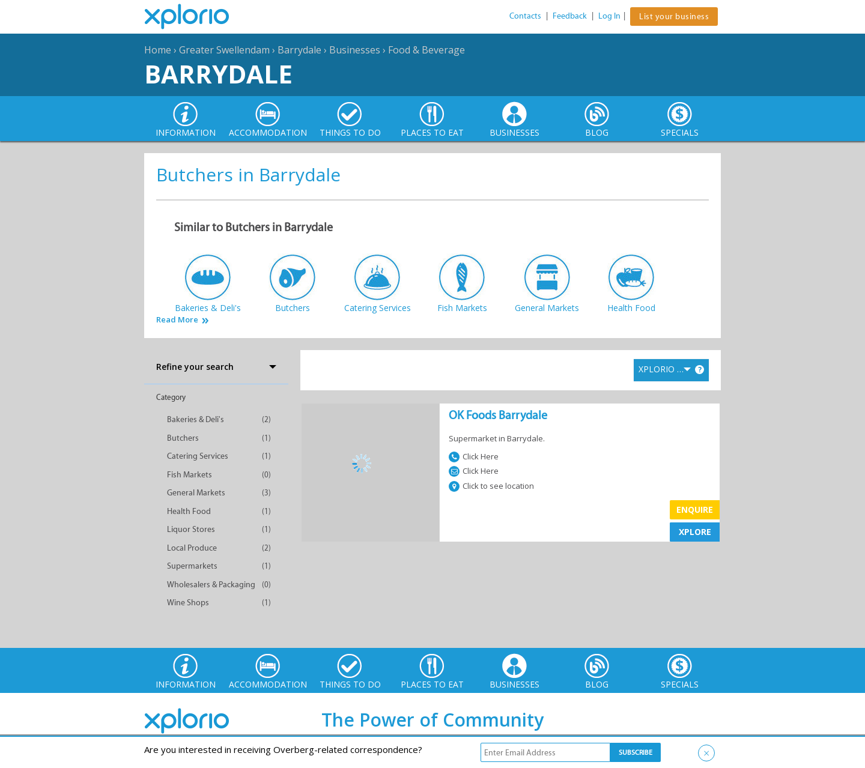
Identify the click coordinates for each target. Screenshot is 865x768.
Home (157, 49)
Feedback (570, 16)
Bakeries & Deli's (195, 419)
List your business (674, 16)
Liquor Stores (191, 529)
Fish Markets (189, 475)
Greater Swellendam (224, 49)
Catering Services (197, 456)
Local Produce (192, 548)
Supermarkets (192, 566)
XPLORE (695, 531)
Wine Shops (188, 602)
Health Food (189, 511)
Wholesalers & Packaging (211, 584)
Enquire (694, 509)
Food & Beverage (426, 49)
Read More (177, 320)
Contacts (525, 16)
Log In (609, 16)
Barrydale (299, 49)
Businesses (354, 49)
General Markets (196, 493)
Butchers (183, 438)
